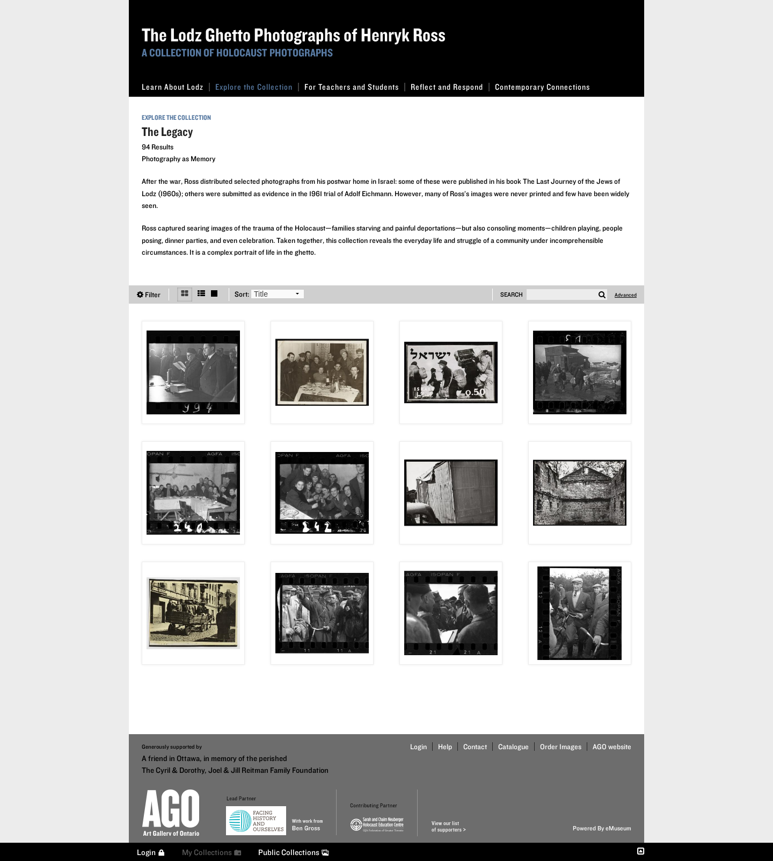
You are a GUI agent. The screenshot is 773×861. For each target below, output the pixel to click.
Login (418, 746)
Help (445, 746)
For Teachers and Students (354, 87)
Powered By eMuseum (602, 828)
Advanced (626, 294)
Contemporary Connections (542, 87)
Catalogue (513, 746)
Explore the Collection (257, 87)
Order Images (560, 746)
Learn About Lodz (176, 87)
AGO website (612, 746)
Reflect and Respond (450, 87)
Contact (475, 746)
